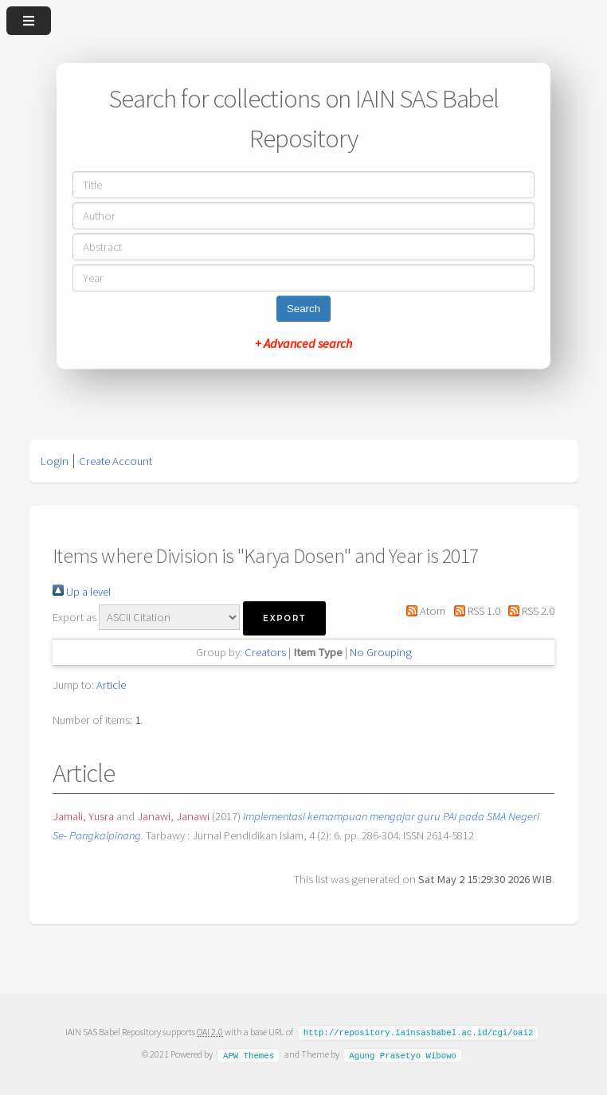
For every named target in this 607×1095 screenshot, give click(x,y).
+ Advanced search (303, 343)
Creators (265, 652)
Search (303, 309)
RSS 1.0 (473, 611)
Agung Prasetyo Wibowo (402, 1053)
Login (55, 461)
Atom (423, 611)
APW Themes (248, 1053)
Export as (74, 617)
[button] (284, 618)
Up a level (82, 592)
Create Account (115, 461)
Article (111, 685)
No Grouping (381, 652)
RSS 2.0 (528, 611)
